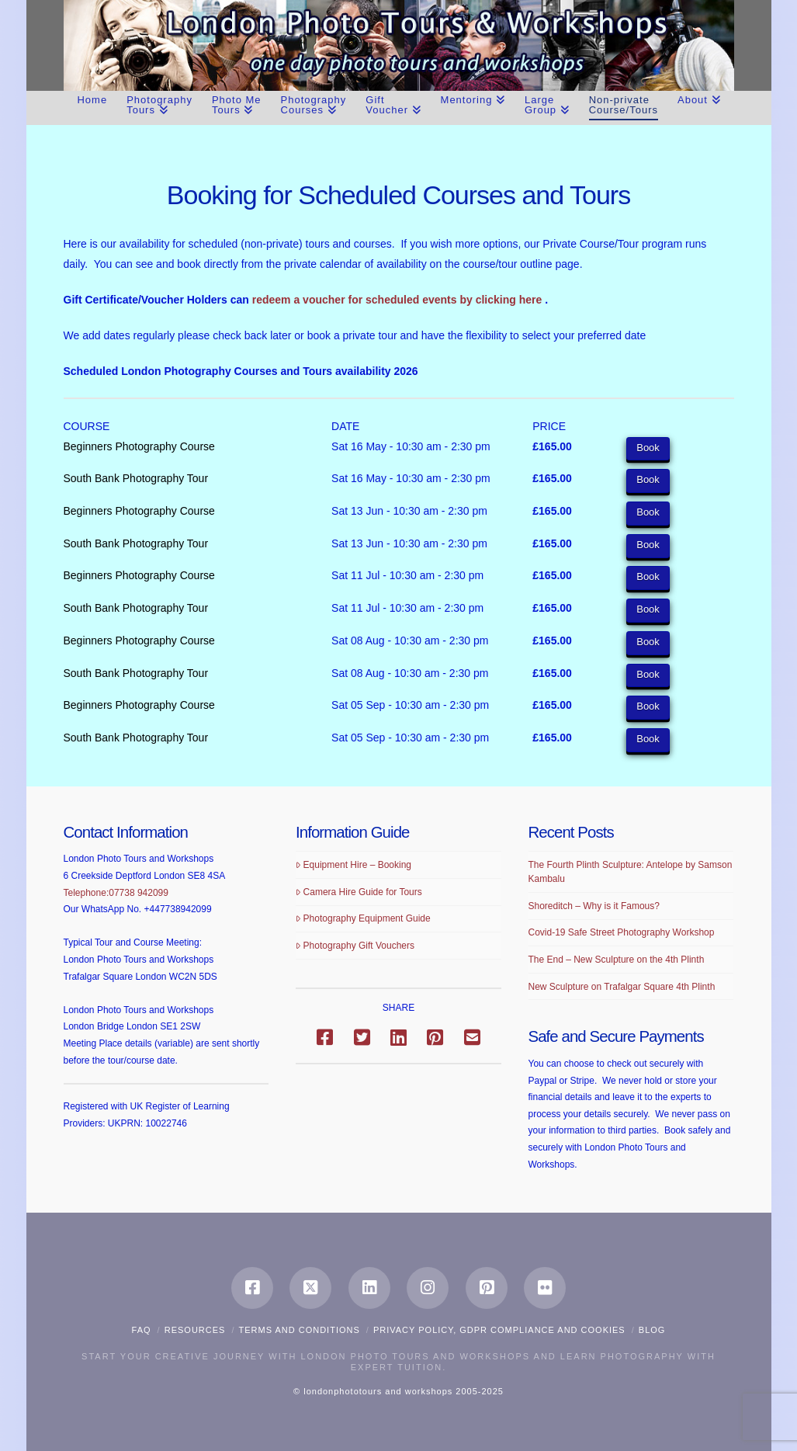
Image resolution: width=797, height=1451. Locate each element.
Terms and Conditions (299, 1330)
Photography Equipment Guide (363, 918)
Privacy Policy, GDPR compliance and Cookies (499, 1330)
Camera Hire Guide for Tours (359, 892)
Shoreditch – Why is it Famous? (594, 906)
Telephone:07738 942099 (116, 892)
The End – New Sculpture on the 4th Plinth (616, 959)
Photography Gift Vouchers (355, 945)
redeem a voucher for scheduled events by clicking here (398, 299)
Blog (652, 1330)
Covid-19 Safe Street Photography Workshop (621, 932)
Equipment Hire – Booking (353, 864)
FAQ (141, 1330)
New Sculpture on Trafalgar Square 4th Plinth (622, 986)
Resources (195, 1330)
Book (648, 447)
